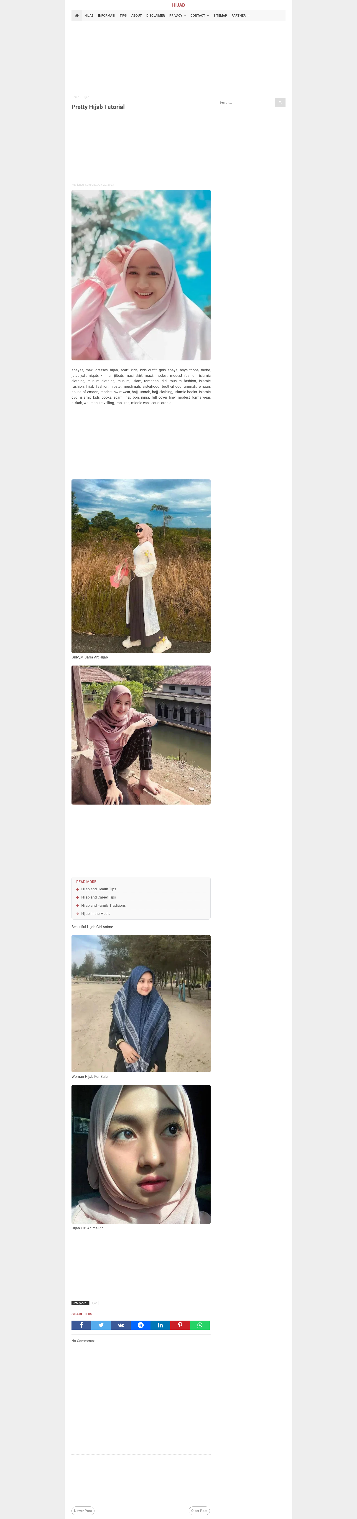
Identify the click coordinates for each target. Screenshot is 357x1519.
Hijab (94, 1303)
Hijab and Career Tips (98, 897)
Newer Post (83, 1511)
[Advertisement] (178, 59)
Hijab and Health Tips (98, 889)
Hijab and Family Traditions (103, 905)
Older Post (199, 1511)
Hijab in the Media (95, 913)
